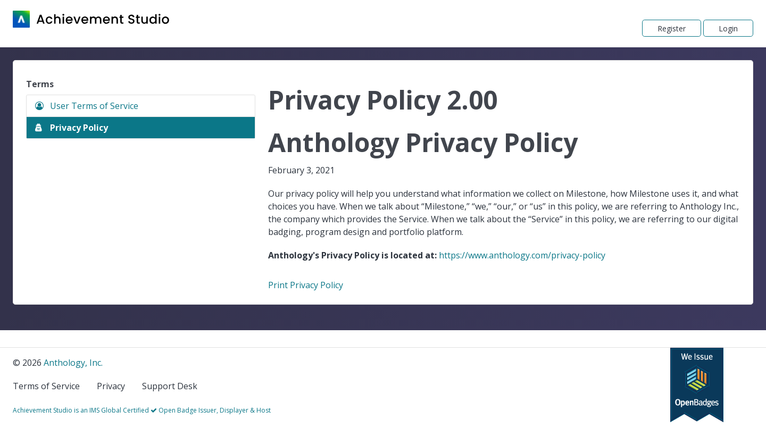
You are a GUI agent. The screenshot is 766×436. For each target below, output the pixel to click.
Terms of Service (46, 386)
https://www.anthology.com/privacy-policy (522, 255)
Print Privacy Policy (305, 285)
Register (671, 28)
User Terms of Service (86, 106)
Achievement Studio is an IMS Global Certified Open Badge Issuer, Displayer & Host (142, 410)
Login (728, 28)
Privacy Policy (71, 127)
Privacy (111, 386)
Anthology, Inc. (73, 362)
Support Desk (169, 386)
